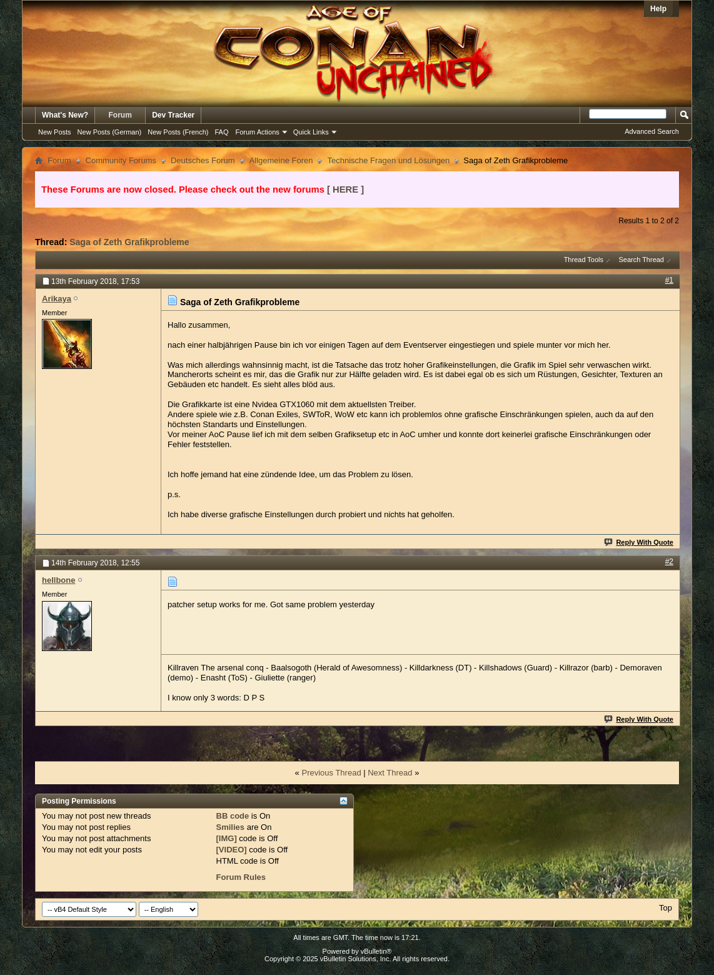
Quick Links (311, 132)
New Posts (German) (110, 132)
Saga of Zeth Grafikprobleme (129, 242)
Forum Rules (241, 877)
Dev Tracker (173, 115)
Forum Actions (257, 132)
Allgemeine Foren (281, 160)
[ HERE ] (345, 189)
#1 (669, 280)
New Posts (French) (178, 132)
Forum (120, 115)
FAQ (221, 132)
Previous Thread (331, 772)
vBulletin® (376, 951)
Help (658, 8)
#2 (669, 561)
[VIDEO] (231, 849)
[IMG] (226, 838)
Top (665, 907)
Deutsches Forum (203, 160)
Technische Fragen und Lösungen (388, 160)
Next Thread (390, 772)
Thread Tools (583, 259)
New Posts (54, 132)
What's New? (65, 115)
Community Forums (121, 160)
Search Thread (641, 259)
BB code (232, 816)
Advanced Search (652, 131)
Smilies (230, 827)
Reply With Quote (639, 542)
